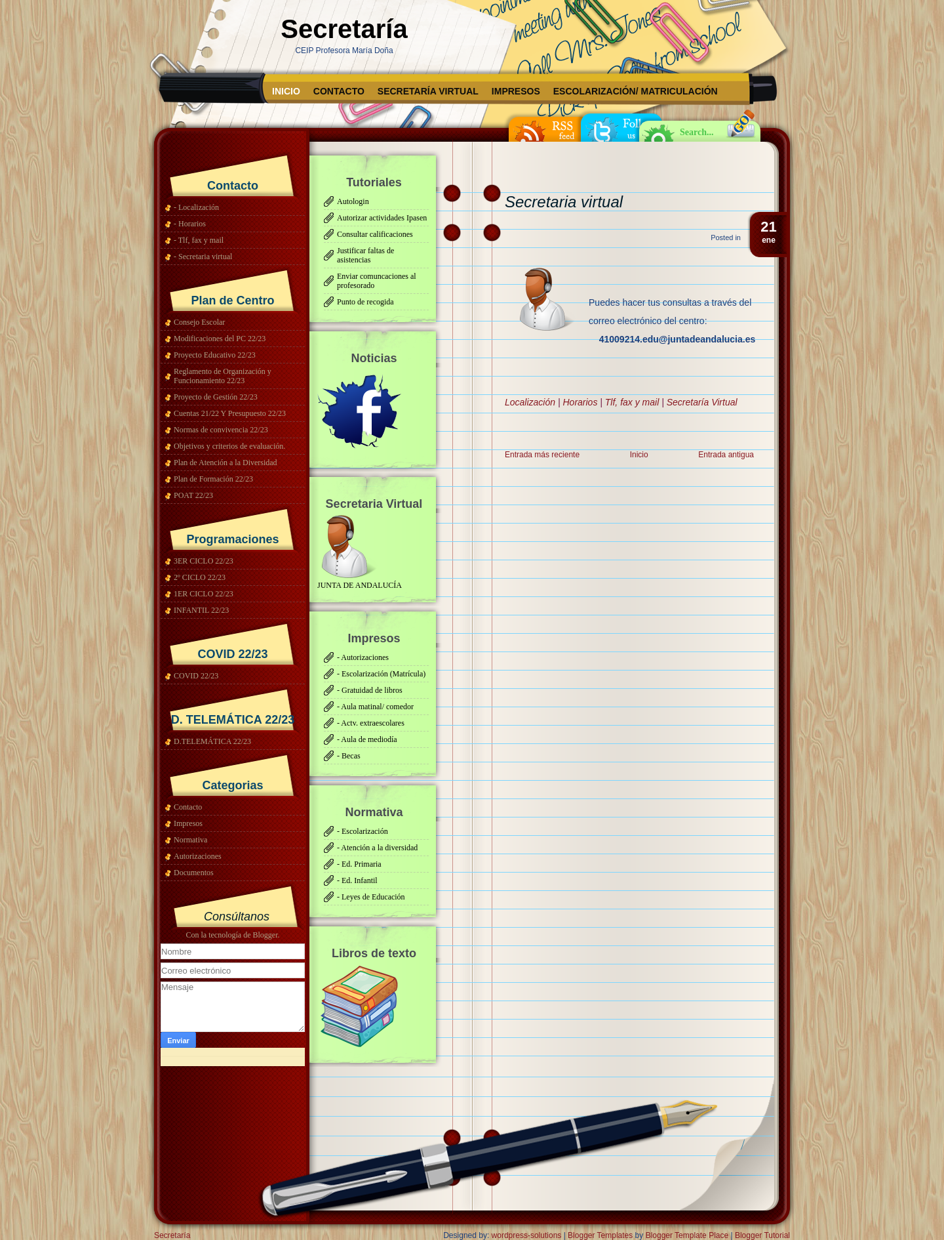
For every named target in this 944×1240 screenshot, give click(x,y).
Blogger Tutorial (762, 1235)
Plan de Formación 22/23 (213, 479)
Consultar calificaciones (375, 234)
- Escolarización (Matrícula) (381, 673)
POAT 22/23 (193, 495)
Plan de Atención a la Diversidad (225, 462)
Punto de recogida (365, 301)
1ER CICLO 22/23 (203, 593)
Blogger (264, 935)
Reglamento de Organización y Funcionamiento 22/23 (222, 376)
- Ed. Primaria (359, 864)
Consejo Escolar (199, 322)
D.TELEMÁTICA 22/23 (212, 741)
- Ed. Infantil (357, 880)
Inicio (286, 91)
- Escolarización (362, 831)
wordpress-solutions (527, 1235)
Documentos (194, 872)
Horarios (579, 402)
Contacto (338, 91)
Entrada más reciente (542, 454)
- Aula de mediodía (367, 739)
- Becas (349, 755)
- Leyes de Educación (371, 896)
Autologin (353, 201)
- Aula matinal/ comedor (375, 706)
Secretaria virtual (564, 202)
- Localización (196, 207)
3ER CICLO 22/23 (203, 561)
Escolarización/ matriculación (635, 91)
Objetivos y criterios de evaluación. (229, 446)
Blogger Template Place (687, 1235)
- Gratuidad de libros (370, 690)
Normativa (190, 839)
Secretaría (344, 28)
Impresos (516, 91)
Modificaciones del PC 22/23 (220, 338)
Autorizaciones (198, 856)
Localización (530, 402)
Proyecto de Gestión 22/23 (216, 397)
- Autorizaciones (363, 657)
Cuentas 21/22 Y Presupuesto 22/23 (230, 413)
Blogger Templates (600, 1235)
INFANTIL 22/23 (201, 610)
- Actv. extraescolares (370, 723)
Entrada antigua (726, 454)
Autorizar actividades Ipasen (382, 217)
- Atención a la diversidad (377, 847)
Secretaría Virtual (428, 91)
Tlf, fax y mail (632, 402)
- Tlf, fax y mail (199, 240)
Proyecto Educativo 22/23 (215, 355)
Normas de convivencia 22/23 (221, 429)
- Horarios (190, 223)
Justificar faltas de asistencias (365, 255)
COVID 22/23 (196, 675)
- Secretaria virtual (203, 256)
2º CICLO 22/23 (200, 577)
